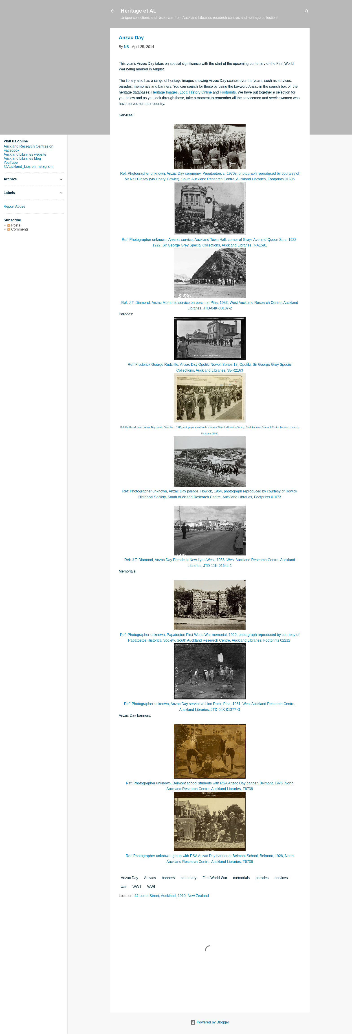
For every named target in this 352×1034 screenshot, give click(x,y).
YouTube (11, 162)
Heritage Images (164, 92)
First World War (214, 878)
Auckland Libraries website (25, 154)
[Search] (307, 12)
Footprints (228, 92)
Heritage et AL (138, 11)
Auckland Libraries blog (22, 158)
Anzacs (150, 878)
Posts (13, 225)
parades (262, 878)
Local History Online (196, 92)
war (124, 887)
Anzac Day (129, 878)
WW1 (136, 887)
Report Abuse (14, 206)
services (281, 878)
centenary (188, 878)
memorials (241, 878)
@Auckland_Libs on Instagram (28, 166)
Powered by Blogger (209, 1022)
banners (168, 878)
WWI (151, 887)
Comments (18, 229)
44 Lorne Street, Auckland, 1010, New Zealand (171, 896)
